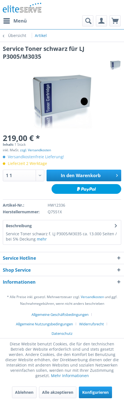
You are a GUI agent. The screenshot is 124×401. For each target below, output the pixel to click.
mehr (42, 239)
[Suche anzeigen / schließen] (87, 20)
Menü (15, 20)
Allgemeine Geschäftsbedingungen (60, 314)
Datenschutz (62, 333)
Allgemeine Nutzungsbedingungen (44, 323)
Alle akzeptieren (57, 392)
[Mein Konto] (101, 20)
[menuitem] (15, 20)
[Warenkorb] (115, 20)
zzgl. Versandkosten (35, 150)
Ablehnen (24, 392)
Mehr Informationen (70, 375)
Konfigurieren (95, 392)
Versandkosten (92, 296)
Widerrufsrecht (91, 323)
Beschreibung (19, 225)
